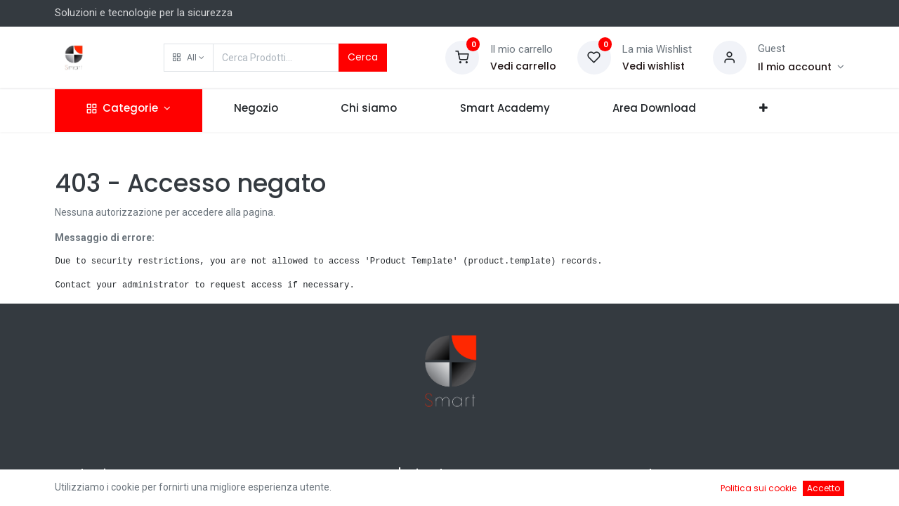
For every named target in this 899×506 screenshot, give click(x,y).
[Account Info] (801, 66)
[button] (189, 58)
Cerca (363, 57)
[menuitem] (256, 110)
